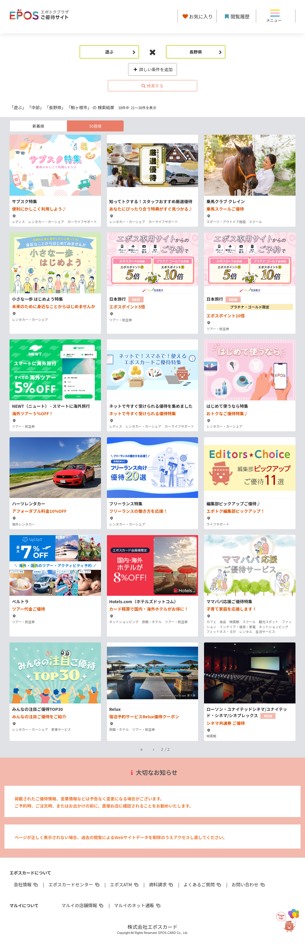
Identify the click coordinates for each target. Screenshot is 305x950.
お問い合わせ (249, 884)
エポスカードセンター (74, 884)
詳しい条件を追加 (153, 69)
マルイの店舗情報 (82, 905)
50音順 (95, 126)
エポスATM (124, 884)
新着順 (38, 126)
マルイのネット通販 (137, 905)
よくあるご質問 (202, 884)
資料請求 (161, 884)
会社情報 (26, 884)
